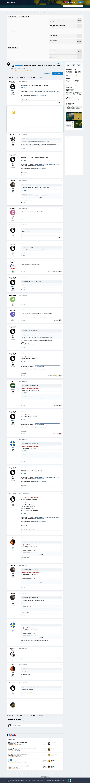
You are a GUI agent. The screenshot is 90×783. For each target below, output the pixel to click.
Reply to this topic (57, 73)
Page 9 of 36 (41, 77)
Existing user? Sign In (72, 2)
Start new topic (47, 73)
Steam (38, 9)
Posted (22, 81)
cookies (13, 780)
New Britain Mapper (12, 261)
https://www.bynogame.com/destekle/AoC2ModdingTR (41, 340)
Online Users (26, 9)
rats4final (12, 310)
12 (13, 319)
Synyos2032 (13, 208)
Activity (14, 6)
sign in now (32, 720)
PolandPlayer (12, 295)
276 (13, 392)
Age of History (11, 2)
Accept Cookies (70, 780)
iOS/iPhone (48, 9)
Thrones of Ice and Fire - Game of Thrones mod (16, 765)
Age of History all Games (21, 6)
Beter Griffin (11, 749)
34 (13, 271)
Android (42, 9)
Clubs (8, 9)
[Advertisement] (41, 119)
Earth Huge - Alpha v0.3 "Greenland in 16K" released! (17, 748)
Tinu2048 (12, 180)
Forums (12, 9)
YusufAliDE (11, 760)
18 (13, 548)
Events (17, 9)
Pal (58, 433)
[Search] (69, 6)
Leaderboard (32, 9)
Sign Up (80, 2)
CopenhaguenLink (54, 754)
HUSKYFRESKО (11, 743)
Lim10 (55, 375)
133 (13, 145)
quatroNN (50, 375)
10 (22, 77)
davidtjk (70, 74)
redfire (32, 138)
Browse (9, 7)
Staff (21, 9)
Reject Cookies (79, 780)
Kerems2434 (33, 184)
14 (31, 77)
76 (13, 191)
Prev (10, 77)
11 (24, 77)
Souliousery (57, 102)
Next (34, 77)
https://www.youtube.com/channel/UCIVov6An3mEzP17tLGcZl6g (46, 91)
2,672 (13, 93)
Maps (25, 68)
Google (12, 108)
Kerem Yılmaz (14, 68)
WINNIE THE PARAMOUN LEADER (54, 271)
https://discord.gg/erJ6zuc (38, 92)
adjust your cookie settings (38, 780)
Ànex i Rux (12, 134)
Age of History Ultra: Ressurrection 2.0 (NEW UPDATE (20, 753)
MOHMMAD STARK (54, 765)
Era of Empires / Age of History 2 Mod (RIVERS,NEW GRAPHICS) (24, 759)
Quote (23, 102)
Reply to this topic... (17, 725)
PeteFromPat (11, 766)
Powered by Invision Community (45, 776)
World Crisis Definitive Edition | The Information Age (17, 742)
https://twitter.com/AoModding (39, 95)
